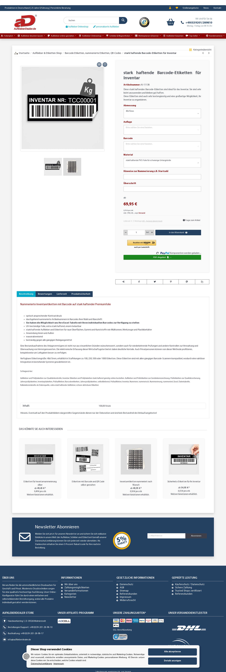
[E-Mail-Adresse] (166, 535)
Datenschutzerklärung (45, 541)
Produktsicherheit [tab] (80, 294)
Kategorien (70, 594)
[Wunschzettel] (176, 8)
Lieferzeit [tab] (62, 294)
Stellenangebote (191, 8)
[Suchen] (95, 20)
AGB (122, 588)
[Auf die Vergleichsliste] (99, 64)
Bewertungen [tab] (45, 294)
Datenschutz (126, 585)
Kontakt (217, 8)
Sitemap (124, 591)
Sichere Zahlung (183, 588)
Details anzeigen (172, 661)
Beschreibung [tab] (26, 294)
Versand (142, 213)
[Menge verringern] (126, 232)
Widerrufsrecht (128, 600)
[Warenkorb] (170, 22)
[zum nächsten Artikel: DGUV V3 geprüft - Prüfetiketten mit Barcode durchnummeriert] (209, 53)
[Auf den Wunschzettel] (105, 64)
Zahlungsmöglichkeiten (76, 588)
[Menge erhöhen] (152, 232)
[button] (170, 8)
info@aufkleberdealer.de (19, 640)
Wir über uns (71, 585)
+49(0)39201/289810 (198, 22)
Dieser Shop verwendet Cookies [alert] (51, 649)
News (206, 8)
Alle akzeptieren (172, 652)
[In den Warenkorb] (19, 58)
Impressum (125, 597)
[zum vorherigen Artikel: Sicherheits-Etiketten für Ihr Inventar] (203, 53)
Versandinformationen (76, 591)
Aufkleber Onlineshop (77, 26)
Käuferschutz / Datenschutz (190, 585)
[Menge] (136, 232)
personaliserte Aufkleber (106, 26)
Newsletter (70, 597)
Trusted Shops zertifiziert (188, 591)
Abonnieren (196, 536)
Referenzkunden (128, 594)
